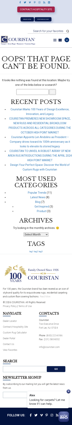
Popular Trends (37, 192)
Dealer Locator (10, 321)
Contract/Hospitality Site (36, 9)
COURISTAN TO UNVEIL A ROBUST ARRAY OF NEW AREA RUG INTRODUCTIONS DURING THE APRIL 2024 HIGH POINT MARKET (40, 155)
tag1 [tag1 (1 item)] (31, 251)
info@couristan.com (49, 347)
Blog (38, 201)
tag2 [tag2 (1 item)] (36, 251)
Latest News (37, 197)
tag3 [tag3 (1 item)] (41, 251)
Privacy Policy (10, 306)
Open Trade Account (43, 19)
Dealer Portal (27, 19)
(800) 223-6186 (54, 335)
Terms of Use (25, 306)
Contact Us (8, 344)
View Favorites (10, 350)
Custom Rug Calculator (15, 332)
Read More (45, 296)
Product (41, 211)
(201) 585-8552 (52, 339)
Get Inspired (42, 206)
